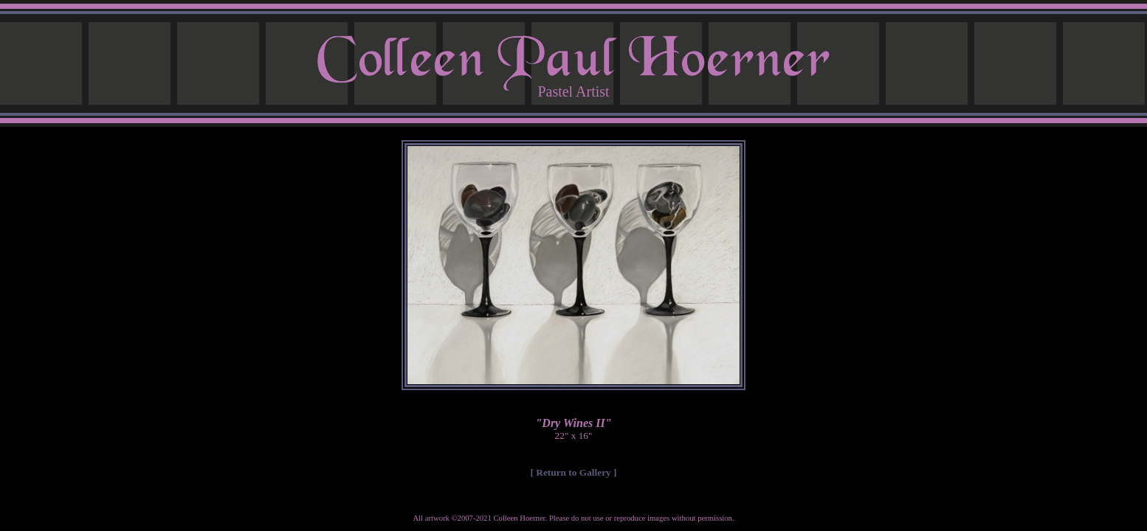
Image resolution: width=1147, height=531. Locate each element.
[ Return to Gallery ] (574, 472)
